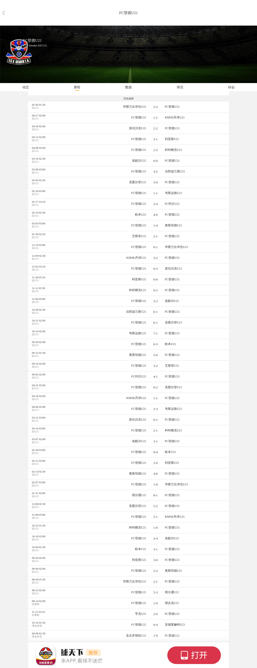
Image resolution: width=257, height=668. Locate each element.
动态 (25, 87)
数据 (128, 87)
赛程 (77, 87)
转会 (231, 87)
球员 (180, 87)
